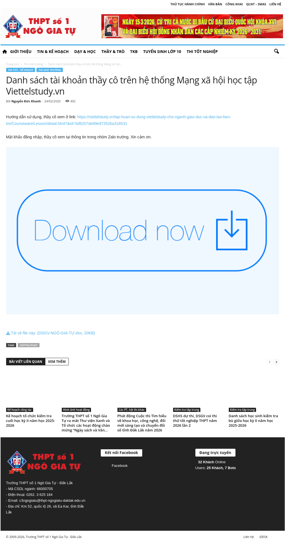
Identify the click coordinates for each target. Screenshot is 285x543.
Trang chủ (12, 64)
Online (212, 462)
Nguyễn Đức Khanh (26, 101)
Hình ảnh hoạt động (76, 410)
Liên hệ (275, 4)
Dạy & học (85, 51)
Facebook (120, 466)
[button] (276, 51)
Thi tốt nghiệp (202, 51)
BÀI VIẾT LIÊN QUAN (25, 361)
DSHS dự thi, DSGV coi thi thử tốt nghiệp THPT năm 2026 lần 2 (195, 420)
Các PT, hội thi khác (132, 410)
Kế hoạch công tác (20, 410)
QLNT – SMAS (256, 4)
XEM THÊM (57, 361)
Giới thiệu (20, 51)
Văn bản (215, 4)
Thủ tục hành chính (187, 4)
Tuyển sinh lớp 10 (162, 51)
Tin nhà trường (33, 64)
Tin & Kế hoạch (53, 51)
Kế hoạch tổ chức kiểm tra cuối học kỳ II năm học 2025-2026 (30, 420)
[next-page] (276, 362)
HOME (5, 51)
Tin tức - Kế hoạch (20, 70)
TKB (134, 51)
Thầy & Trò (112, 51)
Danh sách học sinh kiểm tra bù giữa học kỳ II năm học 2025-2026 (253, 420)
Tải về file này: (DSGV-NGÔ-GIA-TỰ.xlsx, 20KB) (50, 333)
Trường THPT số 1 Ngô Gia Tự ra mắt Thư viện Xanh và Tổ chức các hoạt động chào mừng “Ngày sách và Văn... (86, 423)
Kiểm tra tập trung (187, 410)
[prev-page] (269, 362)
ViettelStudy (29, 345)
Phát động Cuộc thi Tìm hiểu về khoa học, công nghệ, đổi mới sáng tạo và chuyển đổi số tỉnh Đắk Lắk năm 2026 (141, 423)
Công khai (234, 4)
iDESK (263, 537)
